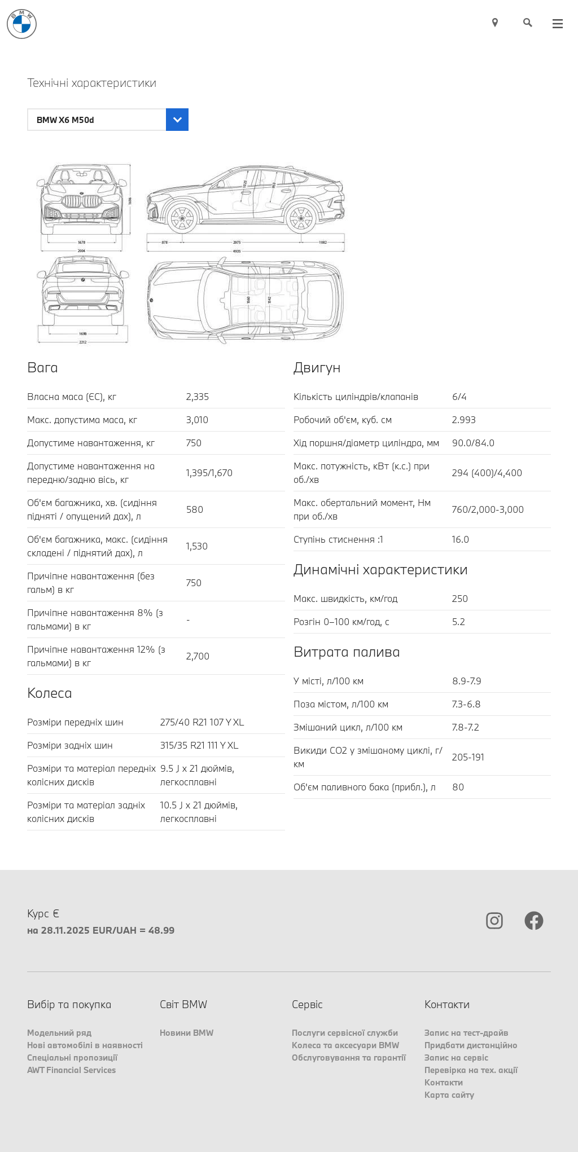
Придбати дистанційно (471, 1045)
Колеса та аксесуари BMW (345, 1045)
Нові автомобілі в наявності (85, 1045)
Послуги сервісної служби (345, 1032)
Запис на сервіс (456, 1057)
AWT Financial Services (71, 1070)
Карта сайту (449, 1094)
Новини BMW (186, 1032)
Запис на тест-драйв (466, 1032)
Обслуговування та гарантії (349, 1057)
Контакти (443, 1082)
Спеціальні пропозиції (72, 1057)
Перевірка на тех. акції (471, 1070)
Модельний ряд (59, 1032)
